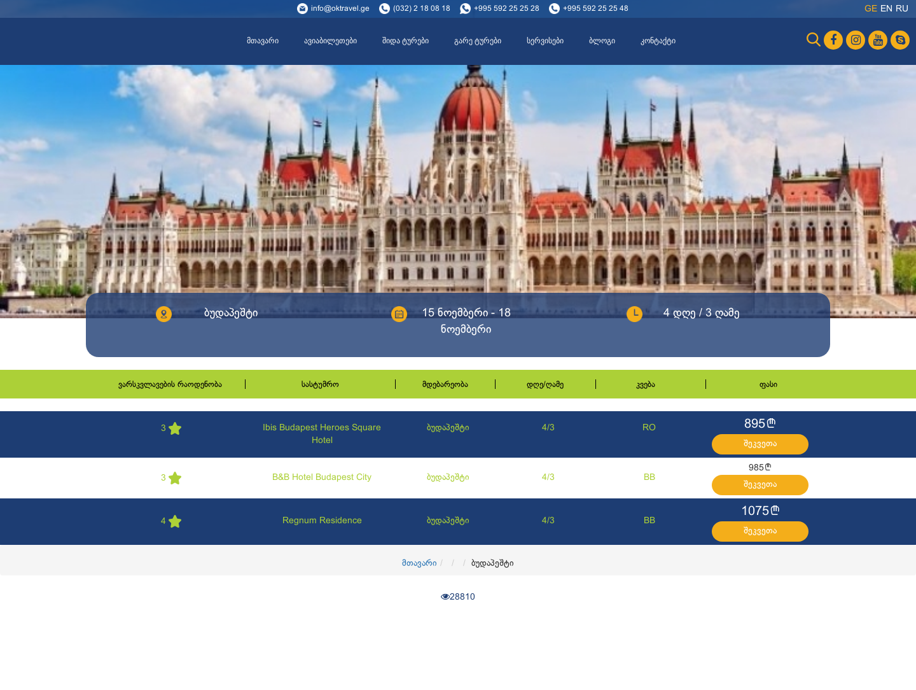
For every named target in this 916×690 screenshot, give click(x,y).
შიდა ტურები (405, 40)
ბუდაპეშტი (448, 428)
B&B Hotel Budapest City (321, 478)
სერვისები (545, 40)
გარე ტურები (477, 40)
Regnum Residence (322, 521)
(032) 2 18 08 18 (421, 9)
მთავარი (263, 40)
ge (870, 9)
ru (902, 9)
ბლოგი (602, 40)
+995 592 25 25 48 (595, 9)
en (886, 9)
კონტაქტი (658, 40)
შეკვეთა (760, 444)
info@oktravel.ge (340, 9)
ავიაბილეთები (330, 40)
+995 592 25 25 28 (506, 9)
